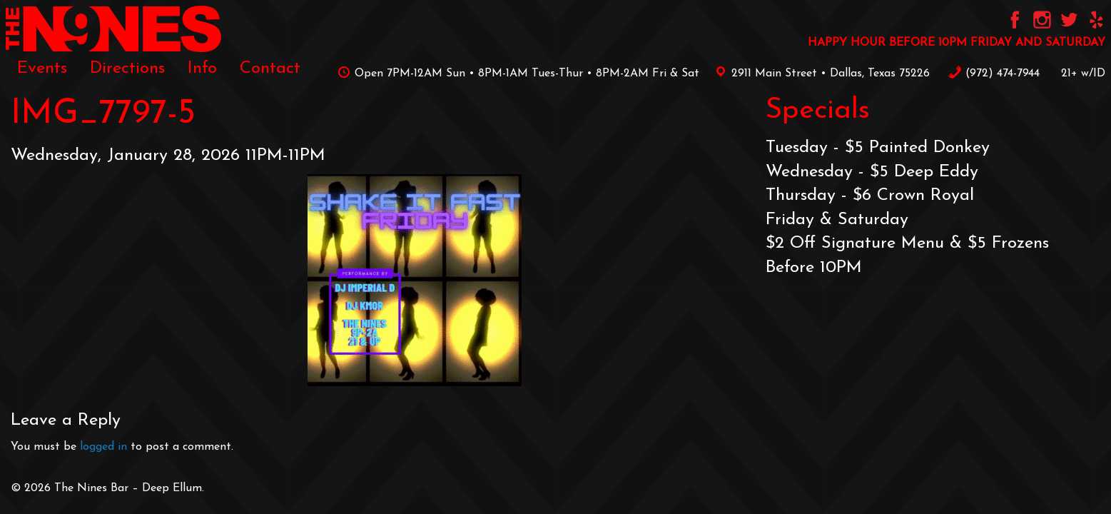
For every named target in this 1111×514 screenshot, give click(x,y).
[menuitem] (42, 68)
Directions (127, 68)
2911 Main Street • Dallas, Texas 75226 (820, 73)
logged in (103, 447)
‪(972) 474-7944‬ (994, 73)
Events (42, 68)
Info (202, 68)
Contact (270, 68)
